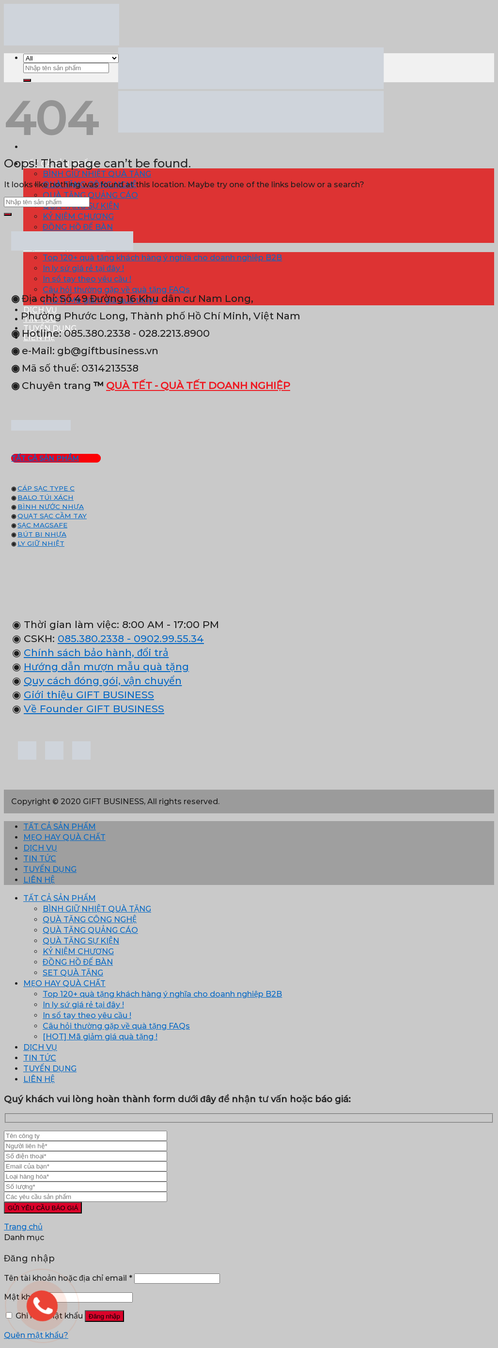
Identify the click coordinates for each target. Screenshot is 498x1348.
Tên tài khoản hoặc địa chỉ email (68, 1278)
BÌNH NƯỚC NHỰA (50, 506)
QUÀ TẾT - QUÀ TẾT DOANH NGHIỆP (198, 385)
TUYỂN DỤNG (50, 869)
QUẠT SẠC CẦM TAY (52, 516)
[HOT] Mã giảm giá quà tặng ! (100, 1036)
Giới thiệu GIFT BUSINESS (89, 695)
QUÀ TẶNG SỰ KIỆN (81, 940)
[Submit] (27, 80)
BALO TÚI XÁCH (45, 497)
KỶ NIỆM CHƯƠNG (78, 216)
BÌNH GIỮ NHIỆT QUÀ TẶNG (97, 174)
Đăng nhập (104, 1316)
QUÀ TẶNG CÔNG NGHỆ (90, 919)
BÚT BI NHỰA (41, 534)
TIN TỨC (39, 858)
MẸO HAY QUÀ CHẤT (64, 837)
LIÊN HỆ (39, 879)
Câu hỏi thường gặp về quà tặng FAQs (116, 1026)
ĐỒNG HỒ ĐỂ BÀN (78, 227)
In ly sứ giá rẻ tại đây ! (83, 268)
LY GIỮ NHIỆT (40, 543)
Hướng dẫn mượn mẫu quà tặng (106, 666)
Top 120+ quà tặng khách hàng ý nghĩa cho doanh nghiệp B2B (162, 257)
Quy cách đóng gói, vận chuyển (103, 680)
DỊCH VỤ (40, 848)
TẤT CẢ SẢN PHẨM (59, 826)
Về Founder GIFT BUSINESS (94, 709)
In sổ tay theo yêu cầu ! (87, 279)
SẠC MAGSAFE (42, 525)
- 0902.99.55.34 (164, 638)
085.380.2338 (91, 638)
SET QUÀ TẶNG (73, 972)
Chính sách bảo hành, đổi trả (96, 652)
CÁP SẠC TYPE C (46, 488)
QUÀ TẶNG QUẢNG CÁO (90, 195)
